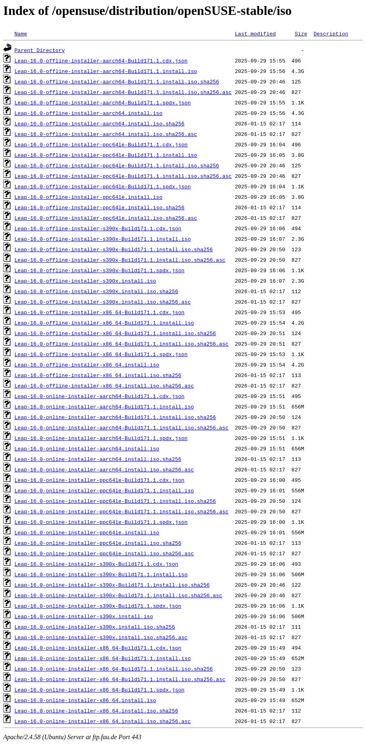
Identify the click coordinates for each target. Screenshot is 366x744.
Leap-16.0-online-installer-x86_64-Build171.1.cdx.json (98, 647)
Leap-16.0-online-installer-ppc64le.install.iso (87, 532)
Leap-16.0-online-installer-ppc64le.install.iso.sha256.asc (104, 553)
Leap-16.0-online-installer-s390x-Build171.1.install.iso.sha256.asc (118, 595)
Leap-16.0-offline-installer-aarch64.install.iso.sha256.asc (106, 134)
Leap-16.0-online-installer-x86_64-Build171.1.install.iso (103, 658)
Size (301, 33)
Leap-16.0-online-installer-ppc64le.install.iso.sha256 (98, 542)
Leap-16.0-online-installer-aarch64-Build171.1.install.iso (104, 406)
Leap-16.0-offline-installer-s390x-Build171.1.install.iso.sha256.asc (120, 259)
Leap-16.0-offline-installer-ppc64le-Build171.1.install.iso (106, 154)
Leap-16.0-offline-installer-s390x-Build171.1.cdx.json (98, 228)
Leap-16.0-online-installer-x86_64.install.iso (85, 700)
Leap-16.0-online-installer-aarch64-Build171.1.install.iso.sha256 (115, 417)
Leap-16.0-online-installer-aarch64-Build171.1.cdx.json (99, 396)
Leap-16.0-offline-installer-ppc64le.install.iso (89, 196)
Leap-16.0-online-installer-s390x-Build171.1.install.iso (101, 574)
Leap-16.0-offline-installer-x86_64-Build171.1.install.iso (104, 322)
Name (21, 33)
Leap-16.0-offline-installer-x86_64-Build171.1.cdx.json (99, 312)
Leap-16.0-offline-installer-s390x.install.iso (85, 280)
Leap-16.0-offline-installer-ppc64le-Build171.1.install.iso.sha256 (117, 165)
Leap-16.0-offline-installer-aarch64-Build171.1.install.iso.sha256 (117, 81)
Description (331, 33)
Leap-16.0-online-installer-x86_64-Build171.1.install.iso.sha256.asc (120, 679)
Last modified (255, 33)
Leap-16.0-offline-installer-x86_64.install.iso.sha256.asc (104, 385)
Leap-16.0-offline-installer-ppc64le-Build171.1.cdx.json (101, 144)
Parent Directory (40, 50)
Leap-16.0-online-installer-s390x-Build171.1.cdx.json (96, 563)
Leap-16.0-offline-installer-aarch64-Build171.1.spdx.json (103, 102)
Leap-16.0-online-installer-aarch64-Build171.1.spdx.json (101, 438)
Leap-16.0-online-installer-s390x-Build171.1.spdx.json (98, 605)
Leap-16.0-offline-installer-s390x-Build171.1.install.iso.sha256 (114, 249)
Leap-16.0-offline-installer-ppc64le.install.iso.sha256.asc (106, 217)
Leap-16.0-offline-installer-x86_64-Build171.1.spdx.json (101, 354)
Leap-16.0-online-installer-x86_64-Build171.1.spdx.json (99, 689)
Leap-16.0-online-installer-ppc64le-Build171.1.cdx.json (99, 479)
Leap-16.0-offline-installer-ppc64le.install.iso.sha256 (99, 207)
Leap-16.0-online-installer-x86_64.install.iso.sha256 (96, 710)
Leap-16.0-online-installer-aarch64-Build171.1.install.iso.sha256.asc (121, 427)
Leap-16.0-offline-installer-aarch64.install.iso (89, 113)
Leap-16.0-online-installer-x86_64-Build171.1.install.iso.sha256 (114, 668)
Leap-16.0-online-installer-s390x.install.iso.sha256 (95, 626)
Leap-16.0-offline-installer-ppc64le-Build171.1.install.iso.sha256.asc (123, 175)
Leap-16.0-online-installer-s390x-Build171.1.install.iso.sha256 (112, 584)
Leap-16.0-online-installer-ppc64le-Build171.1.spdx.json (101, 521)
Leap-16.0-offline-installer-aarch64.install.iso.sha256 (99, 123)
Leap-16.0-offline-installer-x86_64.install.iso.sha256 (98, 375)
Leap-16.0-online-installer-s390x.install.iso (84, 616)
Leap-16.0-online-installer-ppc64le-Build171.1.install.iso (104, 490)
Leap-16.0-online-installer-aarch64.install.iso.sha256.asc (104, 469)
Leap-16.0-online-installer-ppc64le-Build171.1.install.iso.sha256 (115, 500)
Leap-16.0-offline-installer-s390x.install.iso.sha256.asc (103, 301)
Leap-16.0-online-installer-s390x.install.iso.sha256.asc (101, 637)
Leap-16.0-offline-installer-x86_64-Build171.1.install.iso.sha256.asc (121, 343)
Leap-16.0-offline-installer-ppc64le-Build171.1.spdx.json (103, 186)
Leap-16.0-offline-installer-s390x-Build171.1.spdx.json (99, 270)
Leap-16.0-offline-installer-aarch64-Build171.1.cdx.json (101, 60)
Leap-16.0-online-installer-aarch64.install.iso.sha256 (98, 459)
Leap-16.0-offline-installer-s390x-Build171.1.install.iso (103, 238)
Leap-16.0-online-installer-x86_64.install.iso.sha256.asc (103, 721)
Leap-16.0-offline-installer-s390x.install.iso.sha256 (96, 291)
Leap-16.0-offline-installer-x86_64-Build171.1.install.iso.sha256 (115, 333)
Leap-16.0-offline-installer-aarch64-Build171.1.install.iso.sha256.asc (123, 92)
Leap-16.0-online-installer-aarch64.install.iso (87, 448)
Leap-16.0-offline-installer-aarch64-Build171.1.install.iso (106, 71)
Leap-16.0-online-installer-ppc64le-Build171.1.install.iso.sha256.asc (121, 511)
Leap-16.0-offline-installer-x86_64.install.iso (87, 364)
